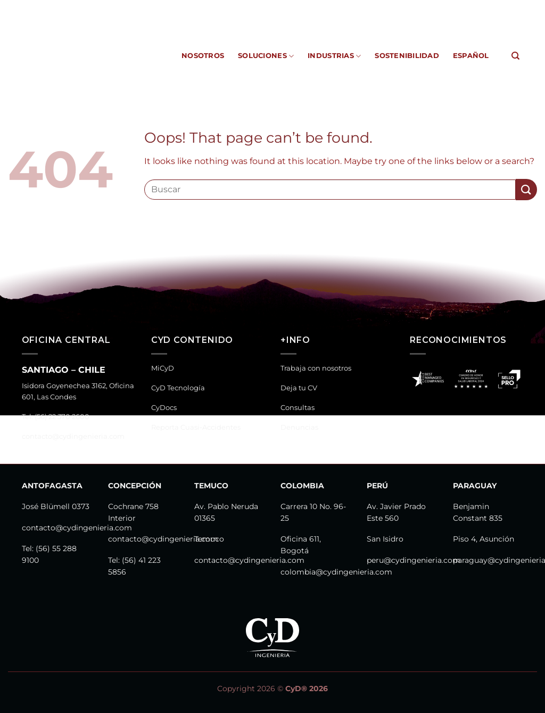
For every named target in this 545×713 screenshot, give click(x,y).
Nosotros (202, 56)
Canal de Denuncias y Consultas (456, 8)
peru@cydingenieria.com (413, 560)
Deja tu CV (298, 388)
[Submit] (526, 189)
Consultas (297, 408)
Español (471, 56)
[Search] (515, 56)
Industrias (334, 56)
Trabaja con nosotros (315, 368)
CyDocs (267, 8)
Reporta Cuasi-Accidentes (337, 8)
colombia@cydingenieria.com (336, 572)
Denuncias (299, 427)
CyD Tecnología (216, 8)
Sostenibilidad (407, 56)
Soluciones (266, 56)
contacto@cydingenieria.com (73, 436)
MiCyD (168, 8)
